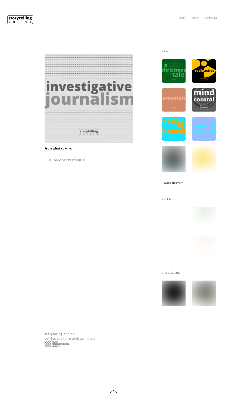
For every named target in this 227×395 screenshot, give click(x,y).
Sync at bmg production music (67, 160)
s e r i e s (59, 334)
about (195, 18)
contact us (211, 18)
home (182, 18)
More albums (173, 183)
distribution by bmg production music (70, 338)
